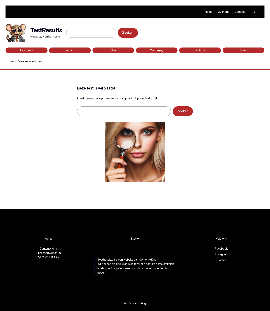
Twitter (221, 260)
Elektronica (26, 50)
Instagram (221, 254)
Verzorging (156, 50)
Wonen (70, 50)
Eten (113, 50)
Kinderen (200, 50)
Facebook (221, 248)
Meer (243, 50)
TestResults (46, 30)
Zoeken (127, 32)
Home (10, 61)
